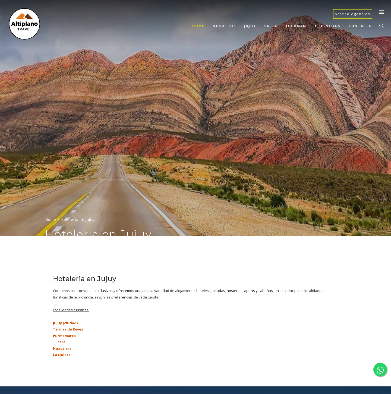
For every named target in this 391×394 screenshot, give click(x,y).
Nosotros (224, 26)
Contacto (360, 26)
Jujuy (250, 26)
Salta (270, 26)
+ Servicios (327, 26)
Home (198, 26)
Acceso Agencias (352, 13)
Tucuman (295, 26)
